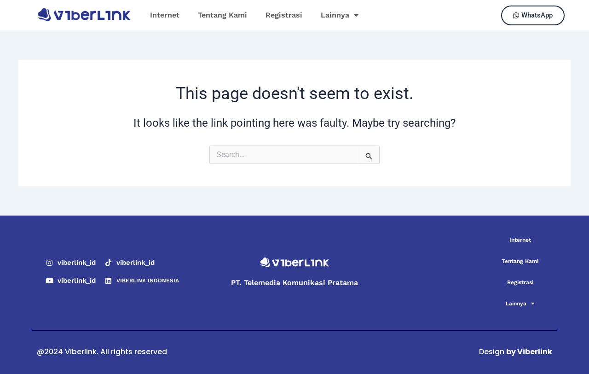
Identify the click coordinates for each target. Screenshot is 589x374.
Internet (164, 15)
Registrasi (284, 15)
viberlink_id (77, 262)
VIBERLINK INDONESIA (147, 280)
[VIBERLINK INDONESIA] (108, 280)
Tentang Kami (222, 15)
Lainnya (339, 15)
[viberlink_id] (49, 262)
